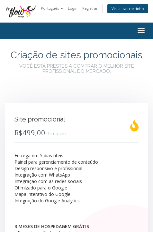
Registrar (90, 8)
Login (72, 8)
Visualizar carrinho (128, 8)
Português (52, 8)
